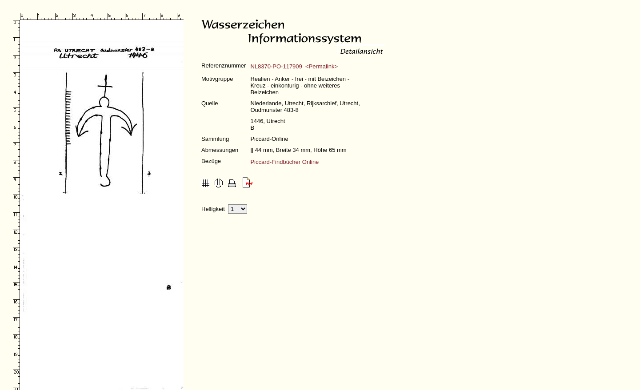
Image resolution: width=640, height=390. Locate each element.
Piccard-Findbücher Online (284, 162)
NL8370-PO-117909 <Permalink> (294, 66)
